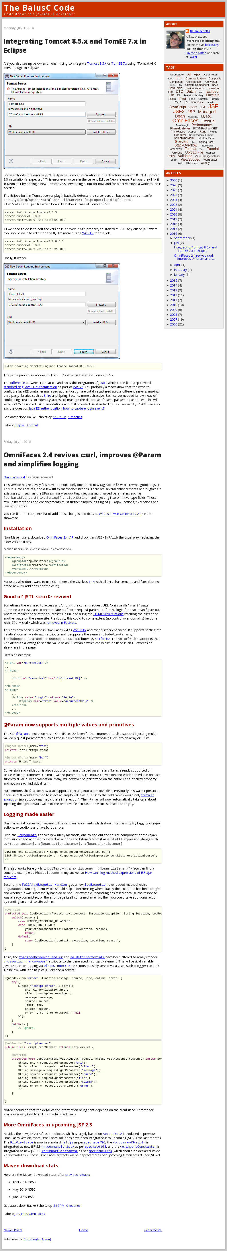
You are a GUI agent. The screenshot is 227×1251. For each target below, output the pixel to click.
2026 (173, 185)
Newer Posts (13, 1230)
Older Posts (153, 1230)
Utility (171, 156)
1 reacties (75, 417)
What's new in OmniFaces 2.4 (120, 514)
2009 (173, 310)
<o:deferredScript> (87, 957)
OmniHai (208, 121)
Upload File (194, 152)
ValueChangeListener (207, 156)
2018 (173, 224)
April (177, 265)
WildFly (205, 163)
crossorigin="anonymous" (26, 961)
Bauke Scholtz (200, 31)
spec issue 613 (95, 1146)
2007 (173, 319)
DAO (215, 85)
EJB (171, 95)
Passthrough (182, 125)
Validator (185, 156)
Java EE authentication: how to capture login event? (66, 408)
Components (27, 835)
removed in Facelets (61, 622)
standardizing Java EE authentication (30, 387)
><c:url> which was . (47, 622)
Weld (180, 163)
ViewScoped (190, 159)
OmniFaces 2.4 (14, 477)
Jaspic (103, 383)
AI (189, 74)
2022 (173, 204)
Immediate (197, 102)
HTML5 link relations (108, 614)
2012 (173, 295)
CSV (180, 85)
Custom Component (197, 85)
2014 (173, 285)
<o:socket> (112, 1134)
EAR (201, 92)
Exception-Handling (193, 95)
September (182, 238)
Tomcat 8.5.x (96, 63)
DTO (179, 91)
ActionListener (177, 74)
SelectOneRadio (206, 138)
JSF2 (24, 1214)
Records (213, 132)
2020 (173, 214)
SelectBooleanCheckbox (201, 135)
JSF (17, 1214)
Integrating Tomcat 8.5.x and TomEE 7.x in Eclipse (195, 248)
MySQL (206, 116)
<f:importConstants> (59, 1151)
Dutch (191, 91)
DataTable (175, 88)
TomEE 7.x (119, 63)
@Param (22, 733)
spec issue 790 (94, 1142)
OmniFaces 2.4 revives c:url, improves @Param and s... (194, 257)
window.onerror (57, 966)
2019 (173, 219)
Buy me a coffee (196, 53)
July (176, 243)
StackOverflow (185, 145)
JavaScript (178, 107)
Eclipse (20, 425)
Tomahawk (175, 149)
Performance (202, 125)
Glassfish (202, 99)
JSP (191, 112)
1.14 (92, 581)
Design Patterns (195, 88)
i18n (186, 102)
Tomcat (32, 425)
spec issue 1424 (100, 1151)
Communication (195, 78)
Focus (192, 99)
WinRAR (88, 233)
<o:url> (79, 630)
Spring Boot (206, 142)
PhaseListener (180, 128)
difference (17, 383)
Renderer (180, 135)
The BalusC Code (39, 7)
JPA (202, 107)
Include (210, 102)
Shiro (47, 395)
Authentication (210, 74)
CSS (172, 85)
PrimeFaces (178, 131)
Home (83, 1230)
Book (169, 78)
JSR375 (78, 387)
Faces (172, 98)
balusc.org (211, 45)
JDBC (193, 107)
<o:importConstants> (138, 1146)
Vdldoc (174, 160)
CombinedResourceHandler (41, 957)
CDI (179, 78)
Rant (202, 131)
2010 (173, 305)
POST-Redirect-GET (205, 128)
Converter (211, 81)
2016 (173, 233)
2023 (173, 200)
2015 (173, 280)
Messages (193, 116)
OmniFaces (37, 1214)
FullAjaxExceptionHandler (45, 884)
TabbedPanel (206, 145)
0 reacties (73, 1205)
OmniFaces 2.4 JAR (59, 537)
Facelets (212, 95)
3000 (173, 180)
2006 (173, 324)
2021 (173, 209)
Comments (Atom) (37, 1239)
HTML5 (177, 102)
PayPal (193, 57)
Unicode (177, 152)
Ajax (197, 74)
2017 (173, 229)
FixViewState (21, 1142)
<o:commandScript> (129, 1142)
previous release (77, 1174)
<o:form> (102, 639)
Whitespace (192, 163)
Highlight (215, 99)
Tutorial (213, 149)
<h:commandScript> (57, 1146)
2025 (173, 190)
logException (96, 884)
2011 (173, 300)
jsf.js (67, 1142)
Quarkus (192, 132)
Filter (182, 98)
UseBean (210, 153)
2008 (173, 314)
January (179, 274)
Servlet (181, 141)
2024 (173, 195)
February (180, 270)
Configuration (194, 81)
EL (178, 95)
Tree (201, 149)
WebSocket (210, 159)
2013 (173, 290)
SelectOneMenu (184, 138)
